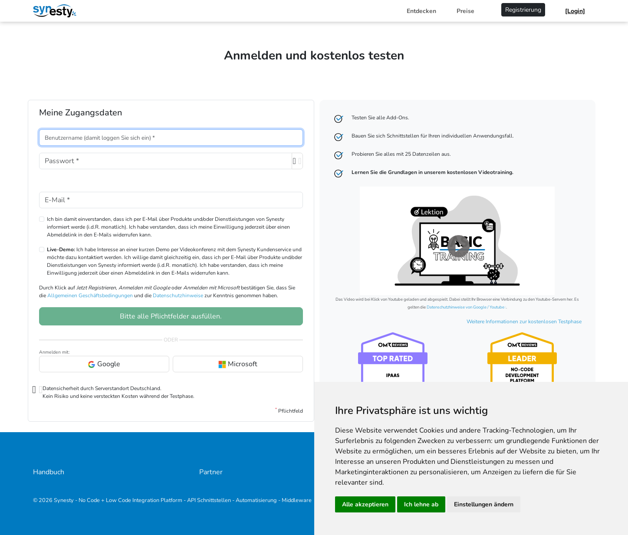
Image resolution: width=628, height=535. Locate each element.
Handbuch (48, 472)
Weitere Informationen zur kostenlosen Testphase (524, 321)
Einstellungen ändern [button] (483, 504)
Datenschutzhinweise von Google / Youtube (465, 307)
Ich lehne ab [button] (421, 504)
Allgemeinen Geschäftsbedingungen (90, 295)
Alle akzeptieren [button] (365, 504)
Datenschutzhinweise (178, 295)
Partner (211, 472)
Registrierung (523, 10)
